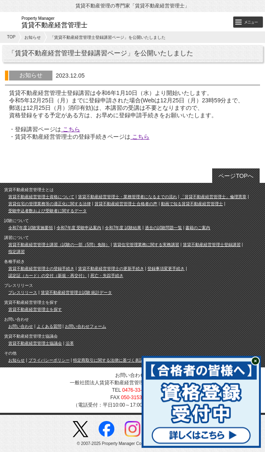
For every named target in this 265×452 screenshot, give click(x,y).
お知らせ (32, 37)
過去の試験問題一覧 (163, 227)
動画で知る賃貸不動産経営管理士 (192, 203)
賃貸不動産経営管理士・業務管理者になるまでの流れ (127, 196)
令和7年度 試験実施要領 (30, 227)
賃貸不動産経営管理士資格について (41, 196)
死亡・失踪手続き (106, 275)
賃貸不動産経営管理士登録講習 (212, 244)
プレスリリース (22, 292)
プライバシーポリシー (49, 360)
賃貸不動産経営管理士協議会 (35, 343)
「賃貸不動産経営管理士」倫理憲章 (213, 196)
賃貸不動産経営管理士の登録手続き (41, 268)
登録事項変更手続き (166, 268)
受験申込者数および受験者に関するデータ (47, 210)
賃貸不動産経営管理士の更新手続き (111, 268)
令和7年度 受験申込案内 (79, 227)
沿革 (70, 343)
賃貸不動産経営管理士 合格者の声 (126, 203)
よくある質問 (49, 326)
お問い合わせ (20, 326)
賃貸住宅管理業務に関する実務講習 (146, 244)
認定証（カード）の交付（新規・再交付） (47, 275)
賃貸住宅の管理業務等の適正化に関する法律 (49, 203)
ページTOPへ (235, 176)
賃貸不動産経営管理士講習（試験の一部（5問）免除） (59, 244)
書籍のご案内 (197, 227)
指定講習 (16, 251)
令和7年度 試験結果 (123, 227)
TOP (11, 37)
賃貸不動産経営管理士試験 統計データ (76, 292)
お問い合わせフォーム (85, 326)
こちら (70, 129)
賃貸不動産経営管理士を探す (35, 309)
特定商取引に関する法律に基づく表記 (108, 360)
